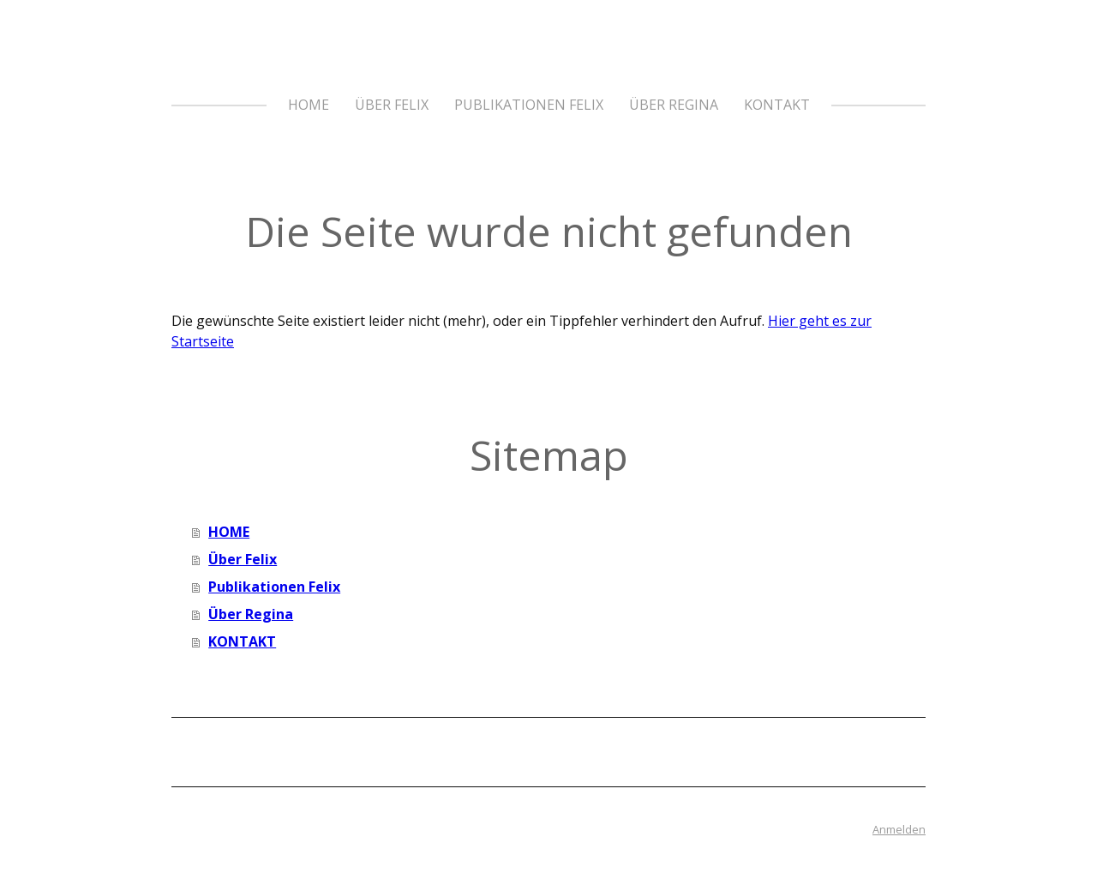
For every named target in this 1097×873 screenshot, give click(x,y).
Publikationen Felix (528, 104)
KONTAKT (777, 104)
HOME (308, 104)
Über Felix (392, 104)
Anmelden (899, 829)
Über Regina (673, 104)
